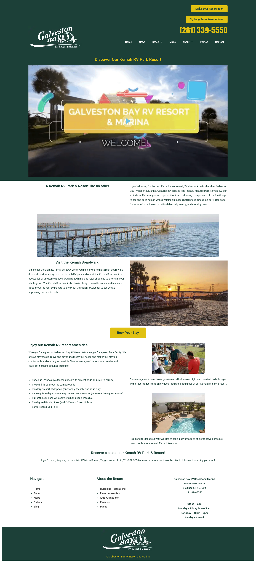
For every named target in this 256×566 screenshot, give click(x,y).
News (142, 42)
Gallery (38, 502)
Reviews (105, 502)
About (188, 42)
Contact (219, 42)
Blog (36, 506)
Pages (103, 506)
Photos (204, 42)
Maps (172, 42)
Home (128, 42)
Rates (157, 42)
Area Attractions (109, 497)
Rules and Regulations (113, 488)
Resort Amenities (110, 493)
